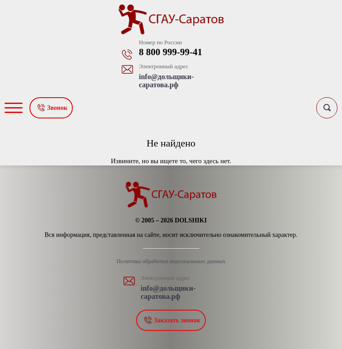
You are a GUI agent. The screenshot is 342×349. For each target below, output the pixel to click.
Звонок (57, 107)
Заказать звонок (177, 320)
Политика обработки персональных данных (170, 261)
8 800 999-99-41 (170, 52)
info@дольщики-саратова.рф (166, 81)
